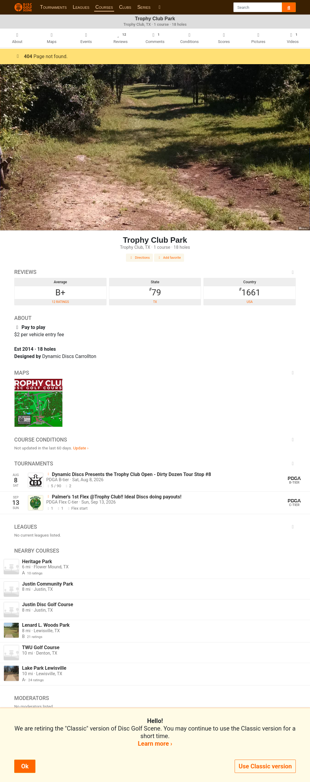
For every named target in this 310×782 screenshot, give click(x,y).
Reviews (155, 272)
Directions (139, 258)
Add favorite (169, 258)
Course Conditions (155, 440)
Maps (155, 373)
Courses (104, 7)
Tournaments (53, 7)
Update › (80, 447)
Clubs (125, 7)
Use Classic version (265, 766)
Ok (24, 766)
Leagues (81, 7)
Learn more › (155, 743)
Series (143, 7)
